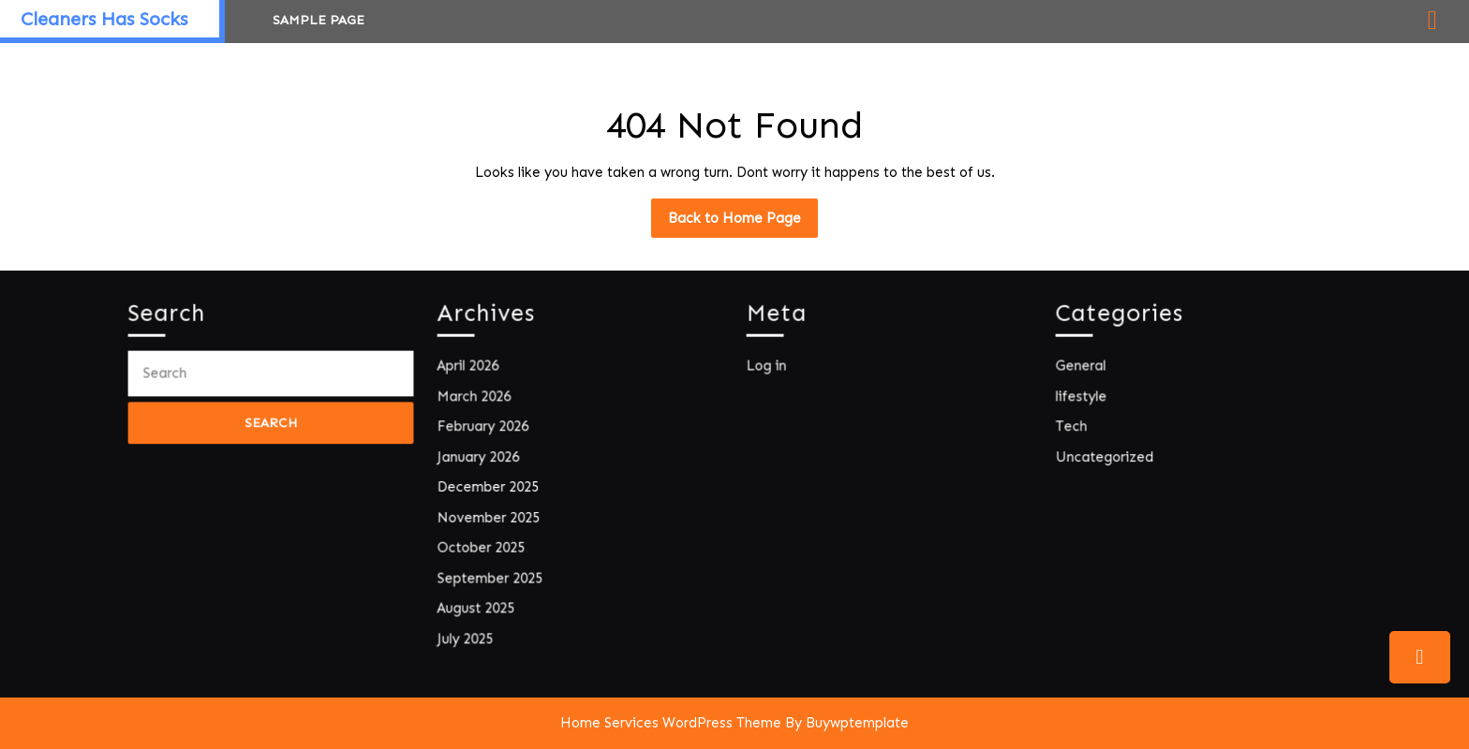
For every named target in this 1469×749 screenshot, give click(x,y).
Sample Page (318, 20)
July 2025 (469, 632)
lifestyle (1085, 399)
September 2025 (492, 574)
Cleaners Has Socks (104, 18)
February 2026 (486, 428)
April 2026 (471, 370)
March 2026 (477, 399)
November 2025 (491, 515)
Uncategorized (1108, 457)
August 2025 (479, 603)
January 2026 (481, 457)
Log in (770, 370)
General (1085, 370)
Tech (1076, 428)
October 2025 (484, 545)
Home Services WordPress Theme (670, 722)
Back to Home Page (743, 223)
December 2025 (491, 486)
